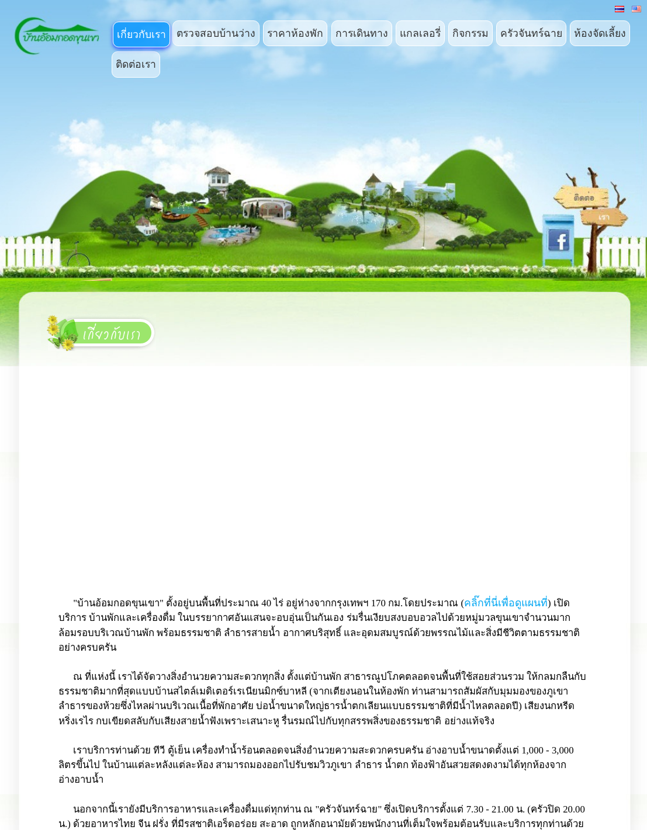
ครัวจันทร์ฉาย (531, 33)
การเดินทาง (361, 33)
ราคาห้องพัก (295, 33)
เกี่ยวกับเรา (141, 34)
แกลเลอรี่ (420, 33)
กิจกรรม (470, 33)
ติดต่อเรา (136, 64)
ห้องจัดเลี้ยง (600, 33)
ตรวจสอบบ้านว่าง (216, 33)
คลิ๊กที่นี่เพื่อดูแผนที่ (506, 603)
